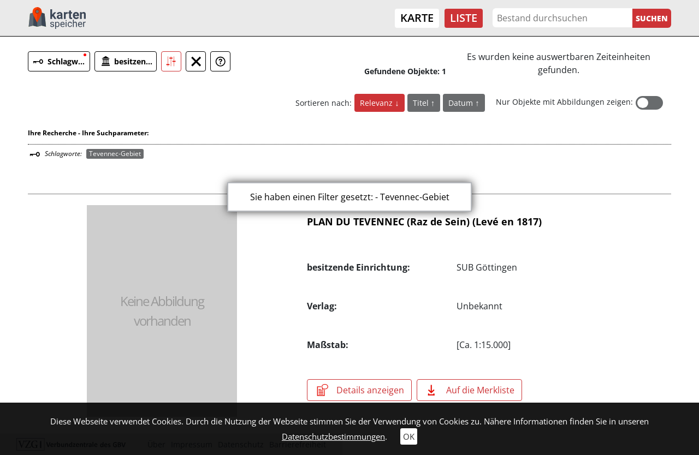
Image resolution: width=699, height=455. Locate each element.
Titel (422, 103)
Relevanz (377, 103)
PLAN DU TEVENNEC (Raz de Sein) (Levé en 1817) (424, 221)
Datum (461, 103)
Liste (463, 17)
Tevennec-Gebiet (115, 153)
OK (408, 436)
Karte (417, 17)
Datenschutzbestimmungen (333, 436)
